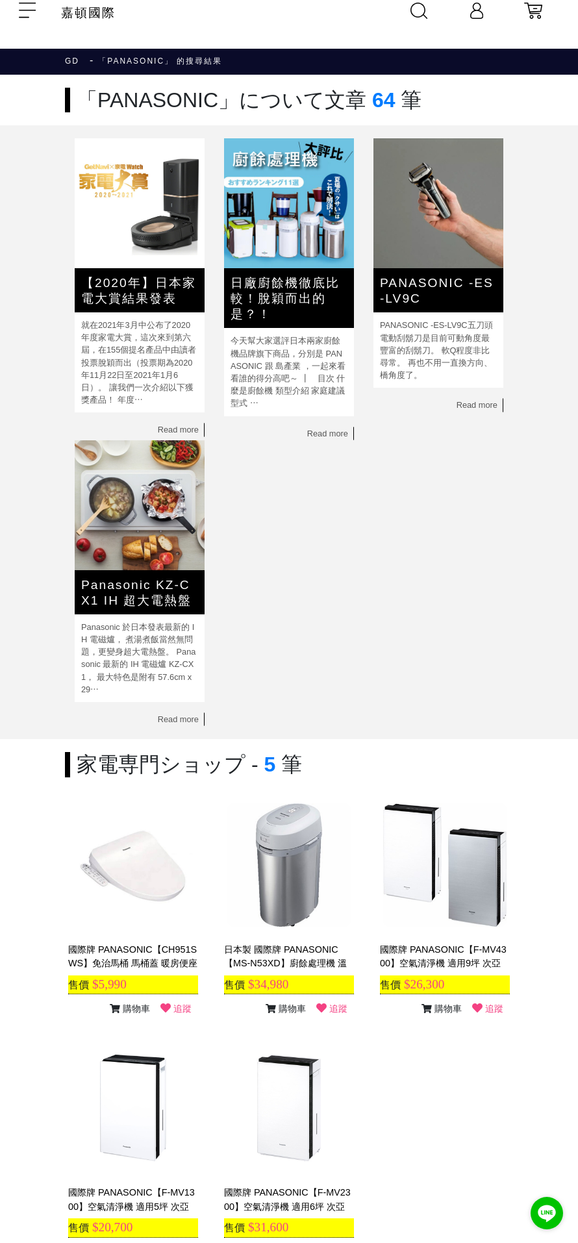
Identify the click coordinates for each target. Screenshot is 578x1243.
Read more (178, 429)
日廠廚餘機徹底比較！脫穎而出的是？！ (285, 298)
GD (72, 61)
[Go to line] (547, 1213)
